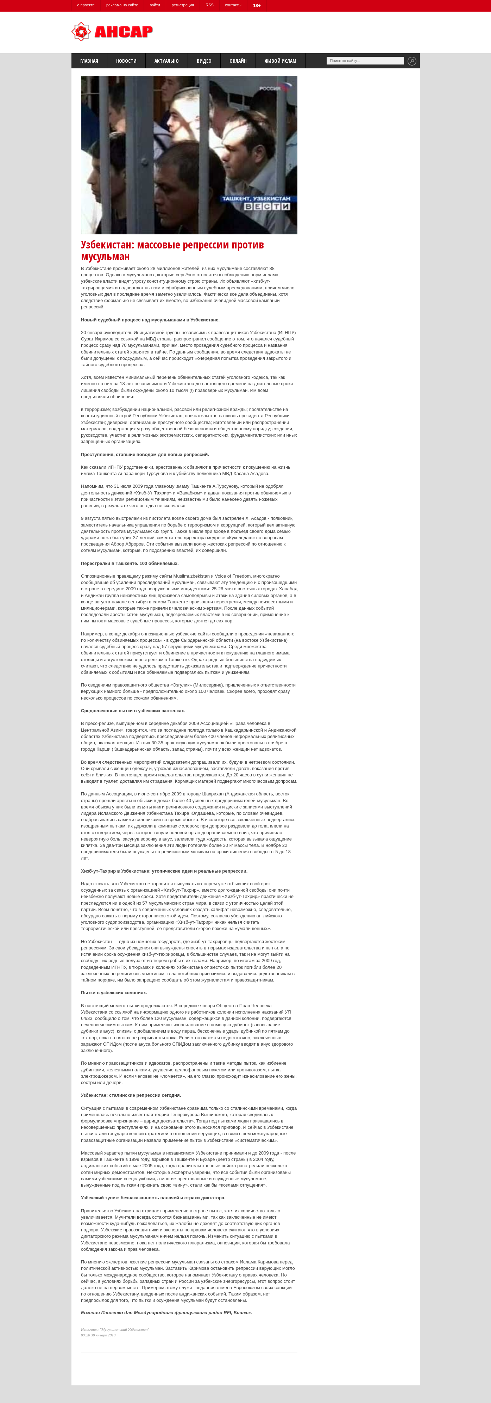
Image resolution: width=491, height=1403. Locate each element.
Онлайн (238, 60)
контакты (233, 5)
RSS (210, 5)
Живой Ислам (280, 60)
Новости (126, 60)
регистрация (183, 5)
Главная (89, 60)
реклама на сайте (122, 5)
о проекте (86, 5)
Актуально (167, 60)
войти (155, 5)
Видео (204, 60)
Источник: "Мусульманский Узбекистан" (115, 1329)
